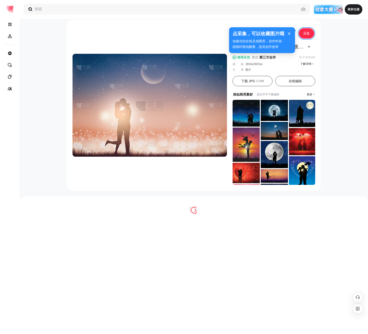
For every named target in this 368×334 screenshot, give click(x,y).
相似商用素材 (243, 94)
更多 (311, 94)
